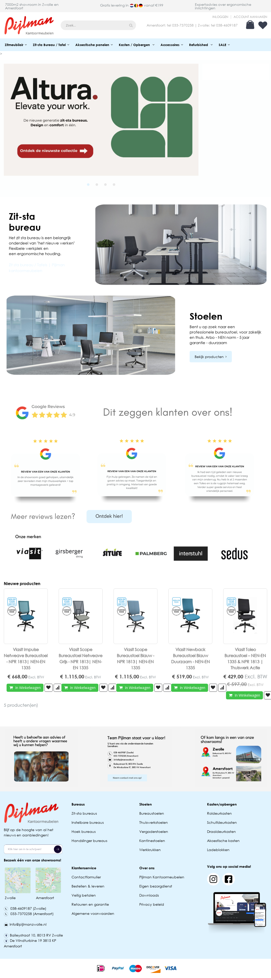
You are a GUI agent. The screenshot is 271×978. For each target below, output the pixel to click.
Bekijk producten (209, 356)
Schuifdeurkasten (222, 822)
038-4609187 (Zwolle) (25, 908)
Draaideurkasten (221, 831)
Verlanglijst (262, 25)
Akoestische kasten (223, 840)
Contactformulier (86, 877)
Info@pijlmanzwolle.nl (25, 924)
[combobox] (98, 25)
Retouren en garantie (91, 904)
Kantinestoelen (152, 840)
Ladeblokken (218, 849)
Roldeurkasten (219, 813)
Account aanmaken (250, 17)
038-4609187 (227, 25)
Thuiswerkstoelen (153, 822)
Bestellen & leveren (88, 886)
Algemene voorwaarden (93, 913)
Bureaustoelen (151, 813)
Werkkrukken (150, 849)
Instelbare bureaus (88, 822)
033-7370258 (183, 25)
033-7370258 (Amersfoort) (29, 913)
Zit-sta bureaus (84, 813)
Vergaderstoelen (153, 831)
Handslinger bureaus (90, 840)
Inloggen (220, 17)
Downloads (149, 895)
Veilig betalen (84, 895)
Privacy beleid (151, 904)
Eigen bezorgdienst (155, 886)
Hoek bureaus (84, 831)
